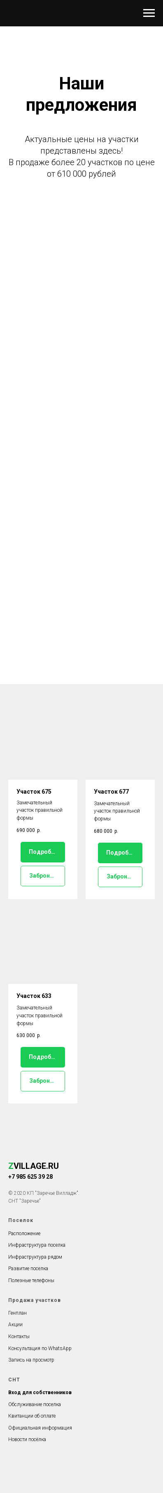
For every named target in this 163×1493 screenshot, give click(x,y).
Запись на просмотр (31, 1360)
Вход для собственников (40, 1392)
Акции (15, 1324)
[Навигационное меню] (149, 13)
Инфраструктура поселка (36, 1245)
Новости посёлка (27, 1439)
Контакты (19, 1336)
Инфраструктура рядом (35, 1257)
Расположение (24, 1233)
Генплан (17, 1313)
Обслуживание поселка (34, 1404)
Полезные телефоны (31, 1280)
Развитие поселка (28, 1268)
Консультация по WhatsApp (40, 1348)
